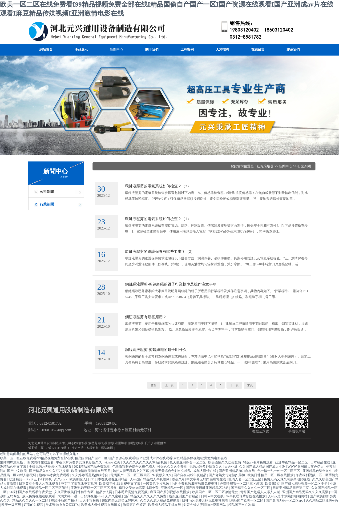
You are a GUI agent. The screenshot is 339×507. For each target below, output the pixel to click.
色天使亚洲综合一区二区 (188, 462)
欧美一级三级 (11, 505)
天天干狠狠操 (89, 500)
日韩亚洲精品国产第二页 (291, 488)
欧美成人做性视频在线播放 (101, 505)
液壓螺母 (121, 443)
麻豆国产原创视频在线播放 (170, 492)
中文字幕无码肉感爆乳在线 (206, 479)
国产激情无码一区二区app (285, 500)
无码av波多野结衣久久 (206, 466)
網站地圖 (107, 448)
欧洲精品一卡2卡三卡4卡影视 (31, 479)
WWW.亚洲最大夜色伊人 (305, 466)
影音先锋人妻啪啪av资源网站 (205, 505)
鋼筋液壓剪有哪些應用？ (145, 317)
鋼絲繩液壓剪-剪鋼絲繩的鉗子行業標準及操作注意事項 (171, 284)
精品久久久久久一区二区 (30, 500)
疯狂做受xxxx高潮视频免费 (139, 488)
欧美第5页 (272, 483)
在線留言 (257, 49)
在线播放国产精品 (64, 500)
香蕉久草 (178, 479)
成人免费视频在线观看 (39, 496)
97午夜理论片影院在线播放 (246, 496)
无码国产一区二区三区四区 (130, 475)
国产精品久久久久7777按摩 (49, 471)
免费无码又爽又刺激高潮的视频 (287, 479)
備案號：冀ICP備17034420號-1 (48, 448)
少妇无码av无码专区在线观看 (50, 466)
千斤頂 (148, 443)
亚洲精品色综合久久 (318, 471)
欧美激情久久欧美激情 (225, 462)
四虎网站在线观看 (41, 462)
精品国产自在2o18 (242, 505)
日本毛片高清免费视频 (132, 492)
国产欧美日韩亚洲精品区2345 (208, 488)
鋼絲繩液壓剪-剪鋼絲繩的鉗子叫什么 (155, 350)
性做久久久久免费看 (172, 466)
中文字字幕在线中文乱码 (79, 483)
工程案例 (187, 49)
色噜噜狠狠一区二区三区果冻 (242, 483)
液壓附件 (160, 443)
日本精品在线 (320, 462)
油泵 (111, 443)
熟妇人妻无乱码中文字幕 (131, 471)
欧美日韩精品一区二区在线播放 (271, 475)
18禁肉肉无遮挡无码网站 (120, 500)
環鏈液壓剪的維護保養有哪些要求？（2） (160, 251)
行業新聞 (47, 204)
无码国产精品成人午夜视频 (150, 479)
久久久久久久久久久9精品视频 (145, 462)
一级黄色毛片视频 (156, 483)
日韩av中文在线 (213, 496)
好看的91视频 (34, 505)
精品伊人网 (104, 492)
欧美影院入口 (79, 479)
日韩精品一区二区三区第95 (49, 488)
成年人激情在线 (205, 471)
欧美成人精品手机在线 (165, 505)
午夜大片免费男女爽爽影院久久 (79, 462)
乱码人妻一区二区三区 (245, 479)
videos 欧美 (112, 462)
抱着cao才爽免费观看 (54, 475)
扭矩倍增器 (265, 166)
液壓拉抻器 (135, 443)
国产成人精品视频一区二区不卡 (304, 483)
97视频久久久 (162, 475)
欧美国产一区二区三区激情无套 (215, 492)
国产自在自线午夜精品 (190, 475)
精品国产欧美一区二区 (247, 500)
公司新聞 (47, 191)
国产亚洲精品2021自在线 (237, 471)
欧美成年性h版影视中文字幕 (120, 483)
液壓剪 (92, 443)
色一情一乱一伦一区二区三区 (279, 471)
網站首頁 (45, 49)
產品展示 (81, 49)
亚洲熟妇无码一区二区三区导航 (94, 488)
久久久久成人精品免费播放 (160, 500)
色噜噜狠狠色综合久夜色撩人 (134, 466)
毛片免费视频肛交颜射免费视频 (194, 483)
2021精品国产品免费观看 (92, 466)
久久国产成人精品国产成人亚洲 (262, 466)
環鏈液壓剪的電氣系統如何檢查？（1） (158, 219)
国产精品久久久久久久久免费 (145, 496)
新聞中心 (116, 49)
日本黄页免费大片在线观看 (39, 483)
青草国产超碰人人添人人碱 (260, 492)
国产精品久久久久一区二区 (251, 488)
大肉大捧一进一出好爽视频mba (80, 496)
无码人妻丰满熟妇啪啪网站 (288, 496)
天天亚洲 (231, 466)
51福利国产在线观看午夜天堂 (31, 492)
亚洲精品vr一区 (172, 488)
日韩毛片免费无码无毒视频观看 (205, 500)
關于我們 (151, 49)
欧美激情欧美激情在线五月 (91, 471)
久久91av (61, 479)
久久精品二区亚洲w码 (322, 500)
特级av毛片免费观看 (258, 462)
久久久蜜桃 (113, 496)
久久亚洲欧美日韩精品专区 (74, 492)
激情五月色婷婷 (135, 505)
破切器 (102, 443)
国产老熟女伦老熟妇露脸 (227, 475)
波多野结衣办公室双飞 (63, 505)
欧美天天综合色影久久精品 (171, 471)
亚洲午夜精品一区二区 (292, 462)
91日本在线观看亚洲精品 (110, 479)
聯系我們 (293, 49)
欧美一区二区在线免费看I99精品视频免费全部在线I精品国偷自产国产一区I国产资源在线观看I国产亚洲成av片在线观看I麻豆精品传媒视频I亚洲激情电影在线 (113, 458)
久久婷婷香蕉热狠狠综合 (90, 475)
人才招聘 (222, 49)
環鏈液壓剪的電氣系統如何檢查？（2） (158, 186)
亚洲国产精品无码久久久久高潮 (305, 492)
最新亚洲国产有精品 (184, 496)
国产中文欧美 (17, 471)
